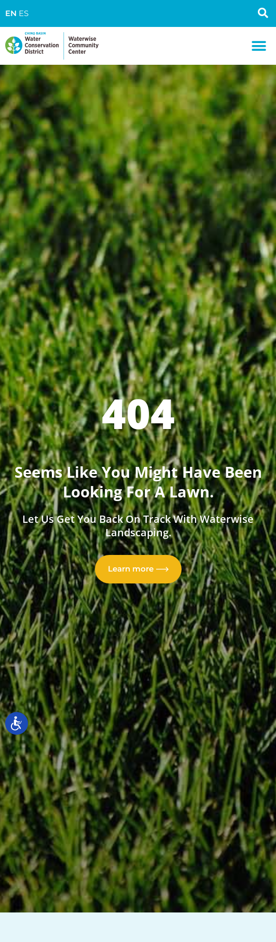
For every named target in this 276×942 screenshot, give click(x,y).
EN (11, 13)
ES (24, 13)
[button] (259, 46)
